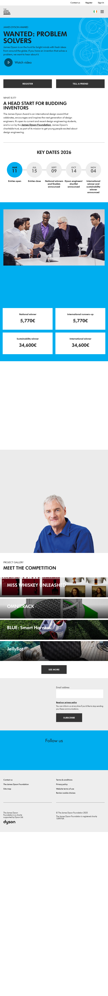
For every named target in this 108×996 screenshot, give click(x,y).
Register (89, 2)
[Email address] (79, 857)
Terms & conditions (64, 944)
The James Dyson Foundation (16, 948)
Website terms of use (65, 953)
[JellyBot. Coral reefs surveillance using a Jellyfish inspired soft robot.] (54, 794)
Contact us (75, 2)
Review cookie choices (65, 957)
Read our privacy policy (66, 866)
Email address (62, 851)
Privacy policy (62, 948)
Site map (7, 953)
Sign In (101, 2)
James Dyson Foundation (36, 125)
